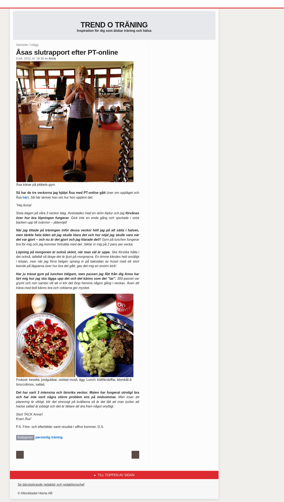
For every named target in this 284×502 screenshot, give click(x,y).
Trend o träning (114, 25)
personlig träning (49, 437)
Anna (52, 58)
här (25, 197)
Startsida (22, 44)
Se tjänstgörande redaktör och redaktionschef (51, 484)
